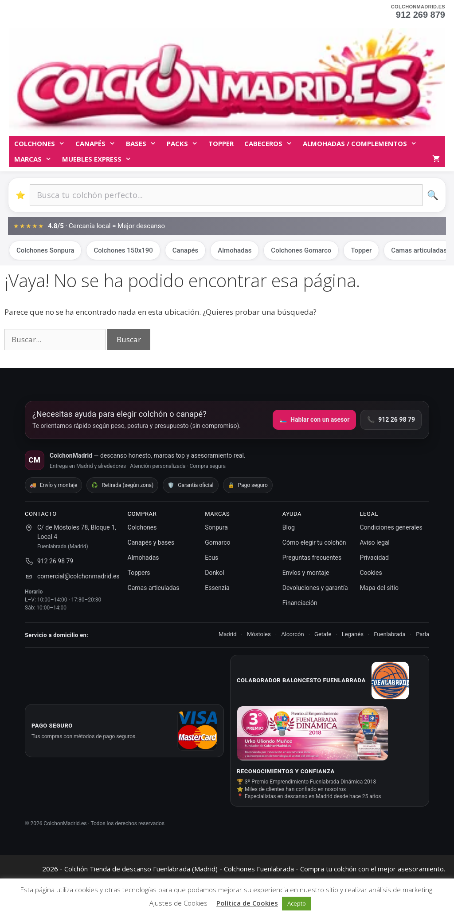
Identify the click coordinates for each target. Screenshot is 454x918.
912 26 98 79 (55, 561)
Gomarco (217, 542)
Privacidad (374, 557)
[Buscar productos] (226, 195)
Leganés (353, 634)
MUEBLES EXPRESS (99, 159)
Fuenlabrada (389, 634)
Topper (361, 250)
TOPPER (221, 143)
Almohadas (234, 250)
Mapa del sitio (379, 587)
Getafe (322, 634)
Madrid (228, 634)
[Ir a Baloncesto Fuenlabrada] (390, 680)
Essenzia (217, 587)
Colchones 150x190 (123, 250)
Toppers (139, 572)
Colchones (42, 143)
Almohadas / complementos (362, 143)
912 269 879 (420, 14)
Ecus (211, 557)
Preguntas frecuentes (311, 557)
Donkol (214, 572)
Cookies (371, 572)
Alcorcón (292, 634)
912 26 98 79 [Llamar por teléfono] (391, 419)
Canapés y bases (151, 542)
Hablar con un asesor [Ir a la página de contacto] (314, 419)
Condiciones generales (391, 527)
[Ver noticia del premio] (312, 733)
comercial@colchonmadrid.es (78, 576)
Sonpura (216, 527)
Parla (422, 634)
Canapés (98, 143)
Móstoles (259, 634)
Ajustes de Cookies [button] (178, 902)
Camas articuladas (154, 587)
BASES (143, 143)
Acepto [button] (296, 903)
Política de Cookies (247, 902)
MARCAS (35, 159)
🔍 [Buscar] (432, 195)
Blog (288, 527)
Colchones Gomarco (301, 250)
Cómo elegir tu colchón (314, 542)
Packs (185, 143)
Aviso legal (374, 542)
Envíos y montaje (305, 572)
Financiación (299, 602)
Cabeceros (270, 143)
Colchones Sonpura (45, 250)
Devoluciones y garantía (315, 587)
